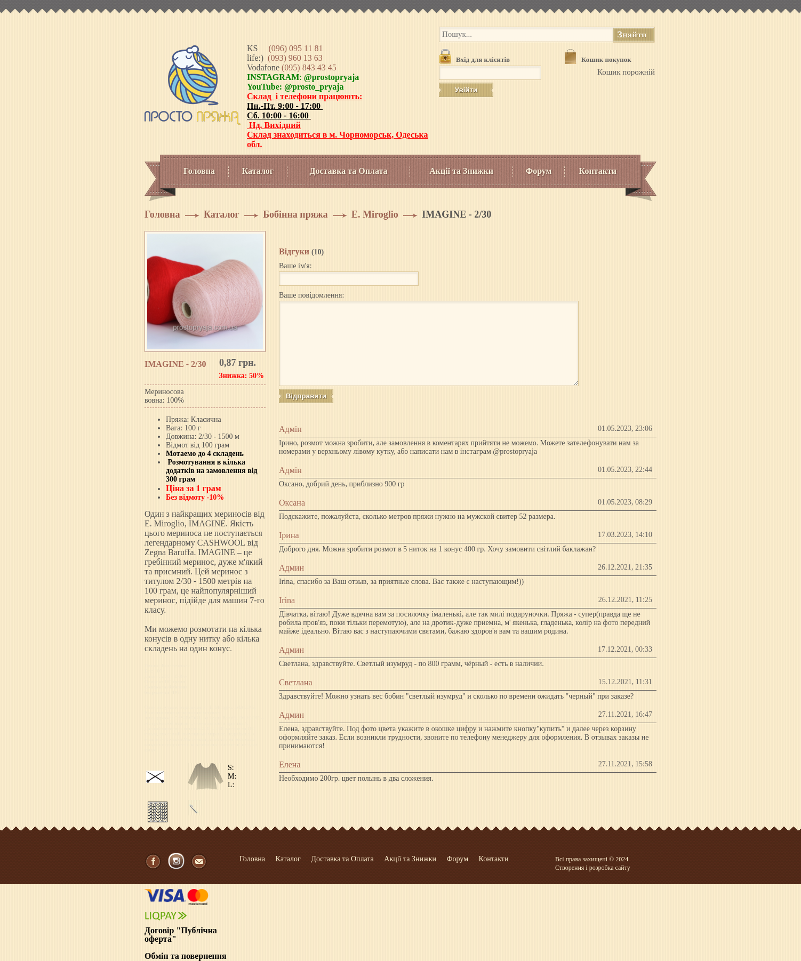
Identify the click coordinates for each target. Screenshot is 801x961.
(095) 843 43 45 (309, 67)
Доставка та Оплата (348, 170)
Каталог (258, 170)
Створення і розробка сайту (592, 867)
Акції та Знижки (461, 170)
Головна (199, 170)
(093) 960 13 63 (295, 57)
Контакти (597, 170)
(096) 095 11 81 (295, 48)
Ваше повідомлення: (311, 295)
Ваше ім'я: (295, 266)
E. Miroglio (374, 214)
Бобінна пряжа (295, 214)
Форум (538, 170)
